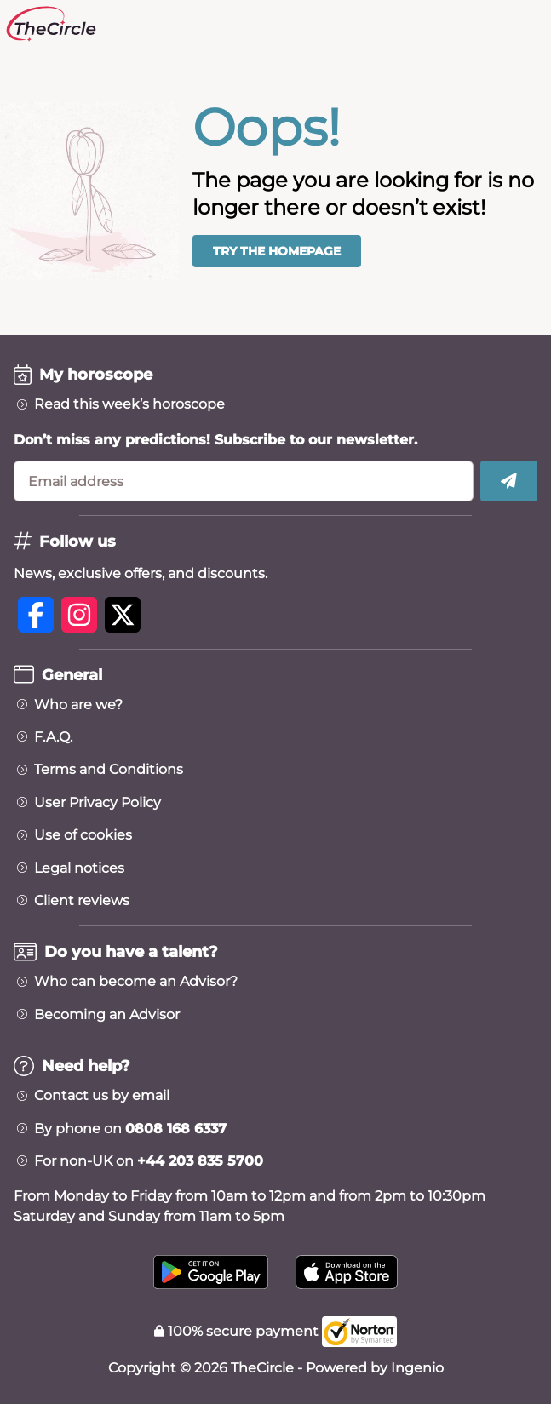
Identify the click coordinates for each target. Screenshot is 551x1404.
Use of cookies (83, 835)
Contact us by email (101, 1095)
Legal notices (79, 868)
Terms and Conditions (108, 769)
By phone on (130, 1129)
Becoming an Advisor (107, 1015)
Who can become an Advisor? (136, 981)
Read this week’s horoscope (129, 404)
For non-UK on (148, 1161)
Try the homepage (277, 251)
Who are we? (78, 705)
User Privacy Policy (97, 803)
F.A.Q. (53, 737)
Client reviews (81, 900)
